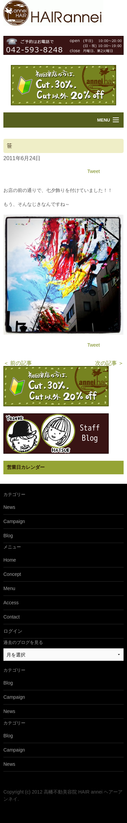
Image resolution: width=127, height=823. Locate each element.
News (9, 507)
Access (11, 602)
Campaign (14, 521)
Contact (11, 617)
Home (9, 560)
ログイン (12, 631)
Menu (103, 120)
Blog (8, 535)
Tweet (93, 171)
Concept (12, 574)
